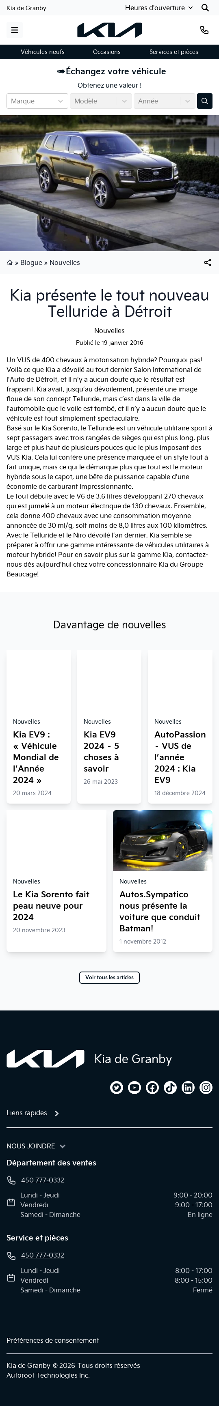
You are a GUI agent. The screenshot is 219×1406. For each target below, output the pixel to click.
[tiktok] (170, 1087)
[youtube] (134, 1087)
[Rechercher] (205, 7)
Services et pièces (174, 52)
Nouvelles (65, 262)
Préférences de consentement (53, 1340)
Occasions (107, 52)
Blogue (31, 262)
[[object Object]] (207, 262)
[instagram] (205, 1087)
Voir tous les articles (109, 977)
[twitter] (116, 1087)
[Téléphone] (204, 30)
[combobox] (12, 101)
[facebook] (152, 1087)
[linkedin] (188, 1087)
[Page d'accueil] (46, 1058)
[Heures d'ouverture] (160, 8)
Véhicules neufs (43, 52)
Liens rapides (27, 1112)
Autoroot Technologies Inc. (48, 1375)
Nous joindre (31, 1146)
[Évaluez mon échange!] (204, 101)
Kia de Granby (26, 8)
